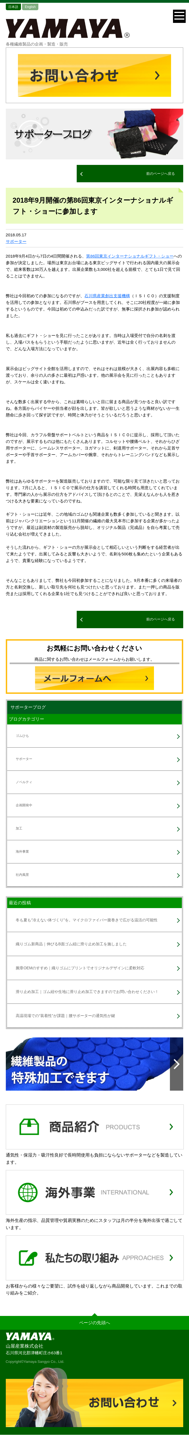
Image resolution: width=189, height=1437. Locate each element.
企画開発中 (24, 805)
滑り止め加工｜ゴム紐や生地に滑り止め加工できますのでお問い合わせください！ (87, 991)
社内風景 (22, 875)
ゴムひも (22, 736)
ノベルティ (24, 782)
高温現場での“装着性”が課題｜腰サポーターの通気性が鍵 (65, 1015)
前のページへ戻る (160, 174)
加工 (19, 828)
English (30, 7)
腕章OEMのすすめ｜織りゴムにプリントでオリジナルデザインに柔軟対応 (80, 968)
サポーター (16, 241)
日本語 (13, 7)
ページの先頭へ (94, 1322)
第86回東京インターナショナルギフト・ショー (130, 256)
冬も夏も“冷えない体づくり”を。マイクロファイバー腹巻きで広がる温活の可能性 (86, 920)
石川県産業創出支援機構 (107, 295)
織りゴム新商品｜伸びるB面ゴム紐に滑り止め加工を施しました (71, 944)
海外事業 (22, 851)
